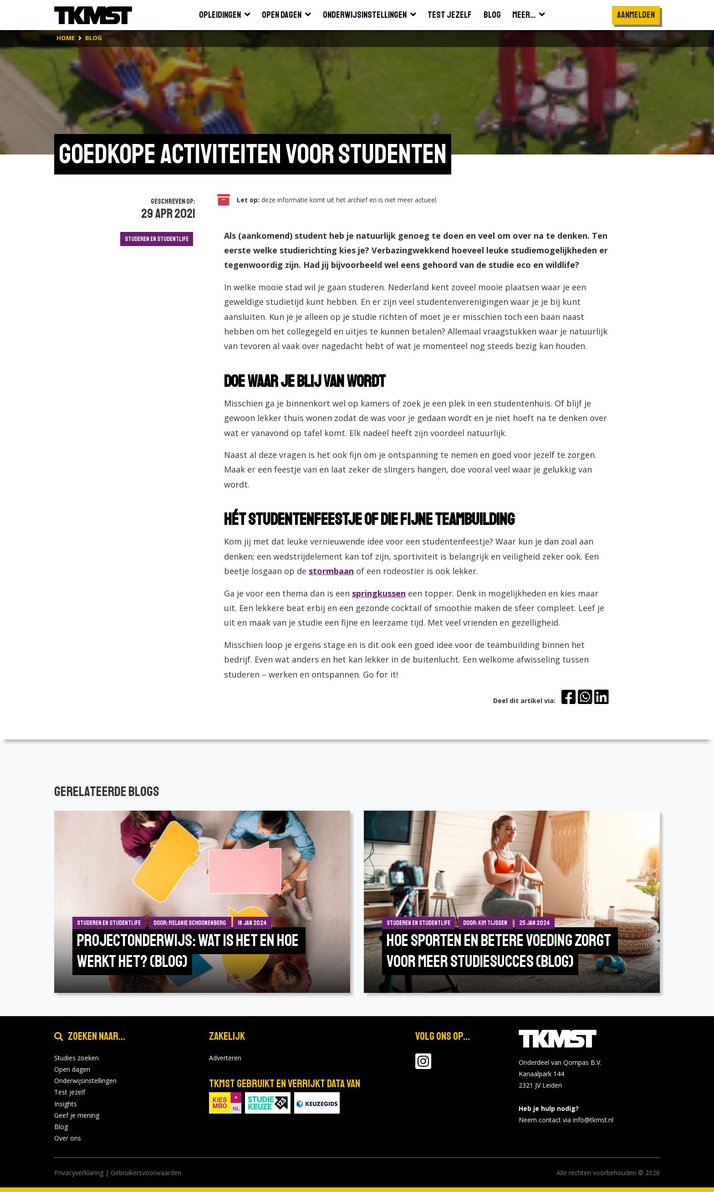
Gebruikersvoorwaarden (146, 1172)
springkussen (379, 593)
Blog (61, 1126)
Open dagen (72, 1069)
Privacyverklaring (78, 1172)
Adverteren (225, 1057)
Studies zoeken (76, 1057)
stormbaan (331, 570)
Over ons (67, 1138)
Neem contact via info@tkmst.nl (566, 1119)
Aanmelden (636, 15)
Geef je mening (76, 1115)
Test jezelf (69, 1092)
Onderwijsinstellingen (85, 1080)
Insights (65, 1104)
